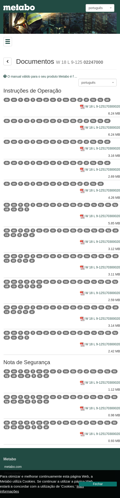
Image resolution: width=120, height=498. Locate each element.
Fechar (98, 484)
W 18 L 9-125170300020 (100, 106)
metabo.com (13, 467)
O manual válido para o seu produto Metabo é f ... (40, 76)
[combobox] (100, 8)
